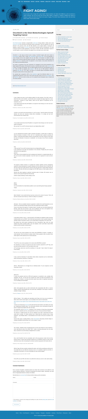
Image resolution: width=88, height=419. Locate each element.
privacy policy (45, 399)
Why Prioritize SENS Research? (64, 99)
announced (27, 304)
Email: (35, 377)
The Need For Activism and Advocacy (65, 84)
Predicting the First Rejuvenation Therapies (66, 88)
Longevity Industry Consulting (63, 45)
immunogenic (48, 75)
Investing (37, 1)
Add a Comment (27, 39)
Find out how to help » (35, 18)
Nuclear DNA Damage (62, 61)
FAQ (22, 1)
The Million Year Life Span (62, 101)
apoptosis (18, 60)
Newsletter (47, 1)
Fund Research (27, 1)
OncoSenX (27, 47)
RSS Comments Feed (62, 71)
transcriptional (16, 56)
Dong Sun (26, 309)
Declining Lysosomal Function (63, 58)
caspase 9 (32, 68)
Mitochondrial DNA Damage (63, 60)
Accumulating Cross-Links (62, 53)
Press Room (58, 1)
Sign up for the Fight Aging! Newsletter (65, 39)
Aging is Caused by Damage (63, 52)
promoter (50, 66)
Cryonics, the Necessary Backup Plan (65, 80)
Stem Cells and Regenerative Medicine (65, 92)
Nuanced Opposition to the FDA (64, 86)
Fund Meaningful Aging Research (64, 40)
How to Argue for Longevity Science (64, 82)
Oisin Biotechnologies (17, 42)
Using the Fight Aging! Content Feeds (65, 73)
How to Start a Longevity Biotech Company (66, 47)
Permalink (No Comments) (33, 37)
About (68, 1)
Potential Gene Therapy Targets (64, 87)
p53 (13, 68)
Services (33, 1)
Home (19, 1)
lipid (29, 56)
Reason (18, 293)
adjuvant (16, 77)
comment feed (23, 375)
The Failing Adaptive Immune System (65, 56)
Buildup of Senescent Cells (63, 62)
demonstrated (36, 318)
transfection (34, 74)
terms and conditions (42, 415)
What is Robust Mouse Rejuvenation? (65, 98)
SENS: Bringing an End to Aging (64, 91)
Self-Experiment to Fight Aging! (63, 90)
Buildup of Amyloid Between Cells (64, 54)
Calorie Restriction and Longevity (64, 79)
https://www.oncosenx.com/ (20, 85)
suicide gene (35, 42)
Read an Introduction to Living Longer (65, 36)
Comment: (15, 382)
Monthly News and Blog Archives (64, 67)
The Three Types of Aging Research (64, 95)
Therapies (42, 1)
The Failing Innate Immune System (64, 57)
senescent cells (16, 44)
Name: (14, 377)
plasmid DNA (41, 56)
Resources (64, 1)
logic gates (19, 70)
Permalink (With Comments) (19, 37)
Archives (53, 1)
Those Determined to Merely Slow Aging (65, 94)
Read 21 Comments (18, 39)
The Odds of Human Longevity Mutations (65, 83)
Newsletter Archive (61, 69)
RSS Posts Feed (61, 70)
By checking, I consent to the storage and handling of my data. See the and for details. (33, 400)
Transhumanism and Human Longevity (65, 96)
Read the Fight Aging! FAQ (63, 38)
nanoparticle (33, 56)
